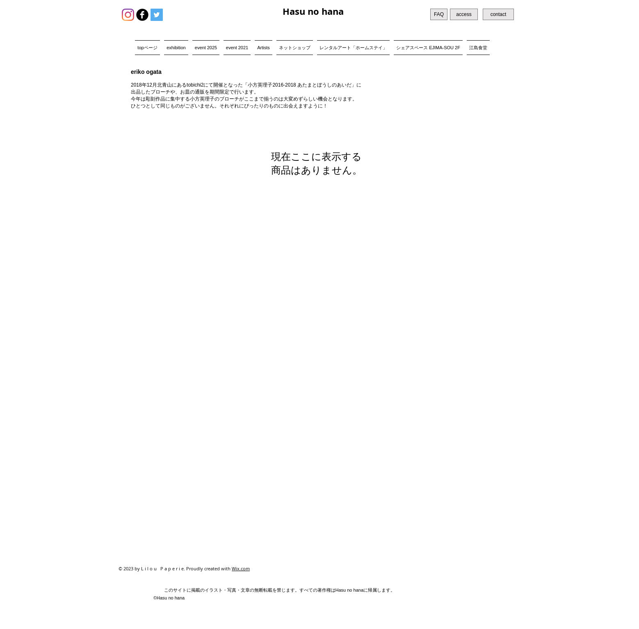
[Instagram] (128, 15)
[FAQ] (438, 14)
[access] (464, 14)
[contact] (498, 14)
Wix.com (241, 568)
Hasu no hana (313, 11)
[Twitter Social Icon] (157, 15)
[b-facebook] (142, 15)
